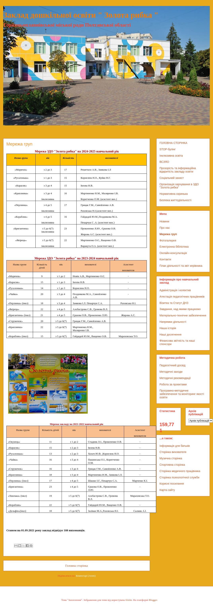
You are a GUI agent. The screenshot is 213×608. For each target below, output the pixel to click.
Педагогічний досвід (173, 365)
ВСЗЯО (164, 161)
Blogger (153, 599)
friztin (128, 599)
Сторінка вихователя (173, 452)
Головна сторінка (76, 565)
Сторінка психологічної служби (179, 477)
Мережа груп (168, 234)
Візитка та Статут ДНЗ (174, 302)
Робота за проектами (173, 384)
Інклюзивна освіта (171, 155)
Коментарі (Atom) (85, 575)
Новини (164, 221)
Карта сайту (167, 490)
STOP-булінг (168, 149)
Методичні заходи (171, 371)
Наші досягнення (170, 334)
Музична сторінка (171, 458)
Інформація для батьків (175, 445)
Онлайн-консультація (173, 253)
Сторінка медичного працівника (180, 471)
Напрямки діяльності (173, 321)
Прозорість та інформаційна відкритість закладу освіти (178, 170)
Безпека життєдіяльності (175, 200)
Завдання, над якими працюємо (180, 309)
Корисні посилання (172, 483)
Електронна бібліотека (174, 246)
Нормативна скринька (174, 193)
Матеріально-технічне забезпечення (183, 315)
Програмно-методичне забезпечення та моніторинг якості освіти (182, 394)
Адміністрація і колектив (175, 290)
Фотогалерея (168, 240)
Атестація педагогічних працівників (182, 296)
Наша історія (168, 328)
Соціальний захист (172, 177)
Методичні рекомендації (175, 378)
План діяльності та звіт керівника (181, 265)
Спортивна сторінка (172, 464)
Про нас (165, 227)
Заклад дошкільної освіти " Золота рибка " (81, 15)
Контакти (165, 259)
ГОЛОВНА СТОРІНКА (173, 142)
